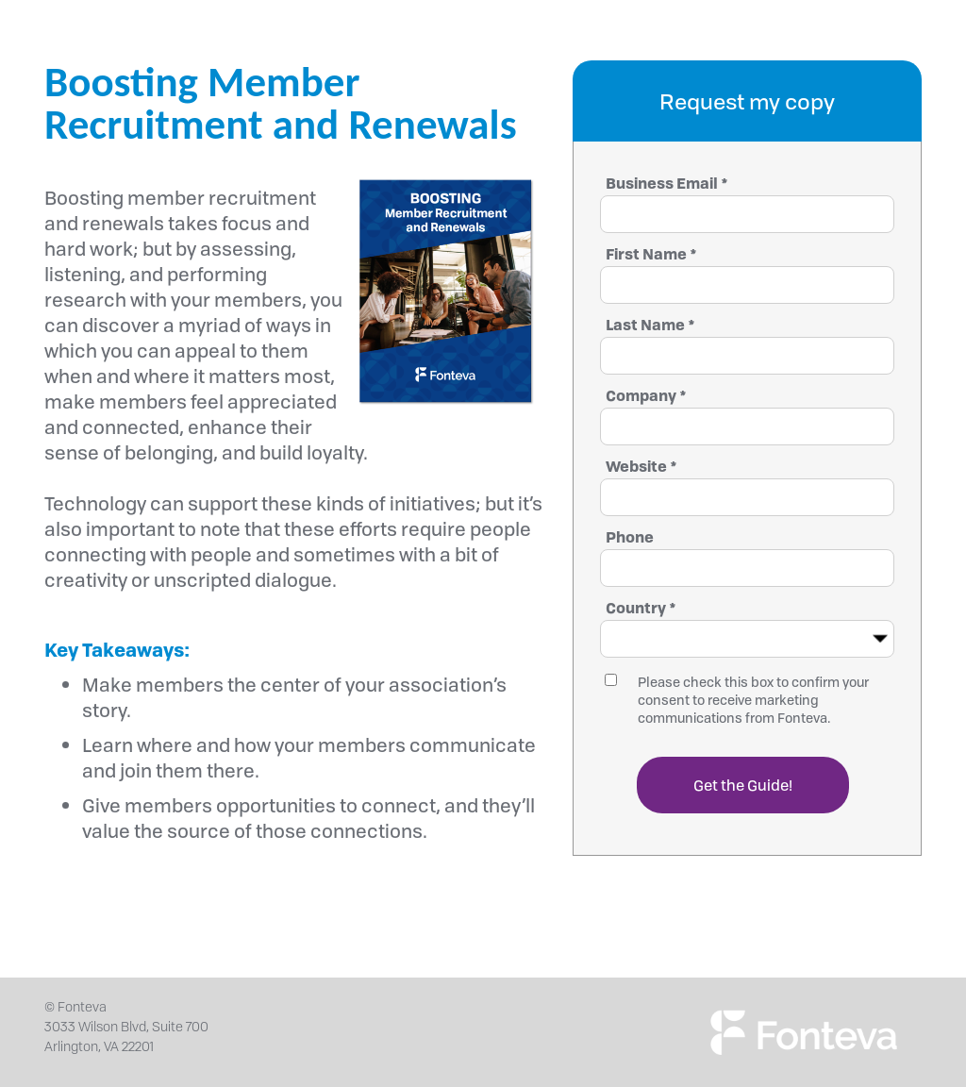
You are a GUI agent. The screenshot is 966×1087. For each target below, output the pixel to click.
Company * (646, 395)
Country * (641, 607)
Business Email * (667, 183)
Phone (630, 536)
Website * (641, 466)
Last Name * (650, 324)
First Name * (651, 253)
